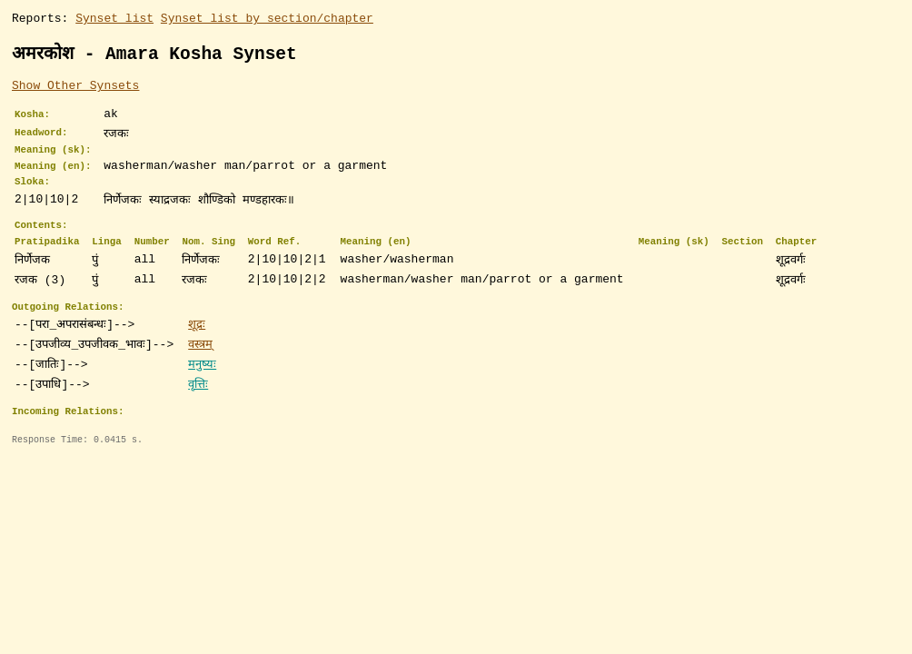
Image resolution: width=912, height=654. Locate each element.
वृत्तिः (198, 408)
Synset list (114, 20)
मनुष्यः (202, 388)
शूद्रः (196, 348)
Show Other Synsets (75, 90)
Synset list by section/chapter (267, 20)
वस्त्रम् (200, 368)
